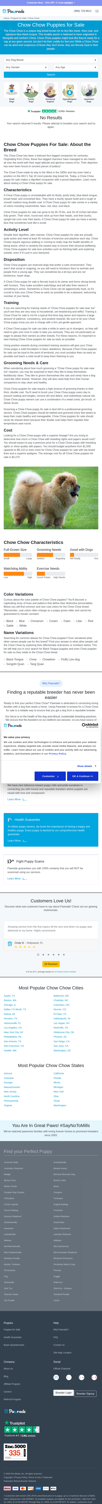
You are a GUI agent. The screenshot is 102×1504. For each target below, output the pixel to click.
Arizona (8, 1073)
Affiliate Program (12, 1384)
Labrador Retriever (62, 1234)
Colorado (9, 1078)
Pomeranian (9, 1270)
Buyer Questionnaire (14, 1345)
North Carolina (11, 1096)
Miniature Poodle (12, 1258)
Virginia (8, 1105)
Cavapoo (58, 1192)
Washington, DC (62, 1050)
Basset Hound (60, 1168)
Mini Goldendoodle (12, 1252)
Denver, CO (60, 1009)
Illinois (57, 1082)
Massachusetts (12, 1087)
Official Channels (61, 1368)
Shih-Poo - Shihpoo (63, 1288)
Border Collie (60, 1180)
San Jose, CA (61, 1045)
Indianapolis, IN (62, 1018)
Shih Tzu (8, 1288)
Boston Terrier (10, 1186)
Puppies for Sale (18, 18)
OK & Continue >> (82, 776)
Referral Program (12, 1399)
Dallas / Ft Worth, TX (15, 1009)
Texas (57, 1100)
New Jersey (10, 1091)
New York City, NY (13, 1032)
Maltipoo (57, 1240)
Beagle (7, 1174)
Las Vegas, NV (62, 1023)
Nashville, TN (61, 1027)
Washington (60, 1105)
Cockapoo (58, 1198)
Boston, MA (10, 1000)
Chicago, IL (10, 1004)
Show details (84, 766)
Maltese (7, 1240)
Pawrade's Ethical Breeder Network (20, 1481)
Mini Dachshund (61, 1246)
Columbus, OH (61, 1004)
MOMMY (68, 2)
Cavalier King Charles (14, 1192)
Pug (6, 1276)
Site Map (57, 1352)
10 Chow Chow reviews (65, 972)
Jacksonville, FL (12, 1023)
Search (51, 74)
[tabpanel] (51, 936)
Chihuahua (9, 1198)
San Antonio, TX (12, 1041)
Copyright (8, 1477)
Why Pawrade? (61, 1329)
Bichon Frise (10, 1180)
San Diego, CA (62, 1041)
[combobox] (49, 60)
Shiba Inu (58, 1282)
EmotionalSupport (50, 92)
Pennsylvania (11, 1100)
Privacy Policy (20, 1477)
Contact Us (59, 1345)
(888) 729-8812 (83, 11)
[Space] (15, 1410)
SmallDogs (12, 92)
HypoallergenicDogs (70, 92)
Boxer (56, 1186)
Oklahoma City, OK (64, 1032)
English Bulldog (61, 1204)
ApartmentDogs (89, 92)
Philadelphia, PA (12, 1036)
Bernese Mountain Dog (64, 1174)
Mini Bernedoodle (12, 1246)
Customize (50, 776)
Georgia (8, 1082)
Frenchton (58, 1210)
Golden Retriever (61, 1216)
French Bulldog (11, 1210)
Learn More (18, 799)
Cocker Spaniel (11, 1204)
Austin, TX (9, 995)
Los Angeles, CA (13, 1027)
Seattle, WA (10, 1050)
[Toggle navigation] (96, 11)
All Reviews (51, 964)
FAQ (55, 1337)
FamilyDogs (31, 92)
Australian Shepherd (13, 1168)
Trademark (47, 1477)
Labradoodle (10, 1234)
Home (6, 18)
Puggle (57, 1276)
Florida (57, 1078)
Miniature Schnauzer (63, 1258)
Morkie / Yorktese (12, 1264)
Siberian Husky (11, 1294)
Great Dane (59, 1222)
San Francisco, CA (14, 1045)
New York (59, 1091)
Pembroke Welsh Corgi (64, 1264)
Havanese (9, 1228)
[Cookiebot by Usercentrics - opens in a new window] (84, 725)
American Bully (11, 1162)
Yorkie (56, 1300)
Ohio (56, 1096)
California (59, 1073)
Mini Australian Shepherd (65, 1252)
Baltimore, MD (61, 995)
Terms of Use (35, 1477)
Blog (6, 1376)
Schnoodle (9, 1282)
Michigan (58, 1087)
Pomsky (57, 1270)
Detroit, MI (9, 1014)
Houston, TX (10, 1018)
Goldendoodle (10, 1222)
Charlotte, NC (61, 1000)
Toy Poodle (9, 1300)
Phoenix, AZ (60, 1036)
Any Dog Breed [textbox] (14, 60)
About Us (8, 1368)
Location (67, 1352)
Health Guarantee (13, 1337)
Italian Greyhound (62, 1228)
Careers (8, 1391)
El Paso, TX (60, 1014)
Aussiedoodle (60, 1162)
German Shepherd (12, 1216)
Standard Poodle (61, 1294)
